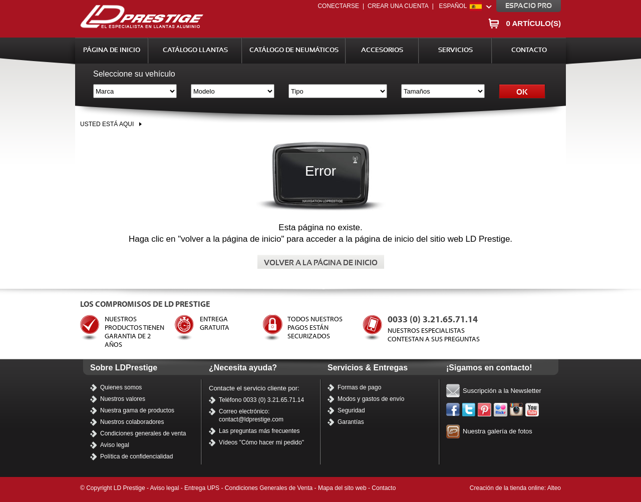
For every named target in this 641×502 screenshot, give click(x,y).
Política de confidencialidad (136, 456)
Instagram (517, 410)
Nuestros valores (122, 398)
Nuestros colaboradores (132, 421)
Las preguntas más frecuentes (259, 430)
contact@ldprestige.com (251, 419)
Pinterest (485, 410)
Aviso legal (114, 444)
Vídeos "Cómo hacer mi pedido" (261, 442)
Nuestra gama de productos (137, 410)
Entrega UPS (201, 487)
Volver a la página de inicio (321, 263)
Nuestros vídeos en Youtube (532, 410)
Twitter (469, 410)
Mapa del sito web (342, 487)
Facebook (453, 410)
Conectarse (338, 6)
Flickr (501, 410)
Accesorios (382, 50)
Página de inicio (111, 50)
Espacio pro (528, 6)
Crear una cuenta (398, 6)
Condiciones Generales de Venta (268, 487)
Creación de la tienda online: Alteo (515, 487)
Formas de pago (359, 387)
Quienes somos (121, 387)
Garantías (351, 421)
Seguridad (351, 410)
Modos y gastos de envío (371, 398)
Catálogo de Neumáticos (294, 50)
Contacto (529, 50)
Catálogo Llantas (195, 50)
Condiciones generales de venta (143, 433)
